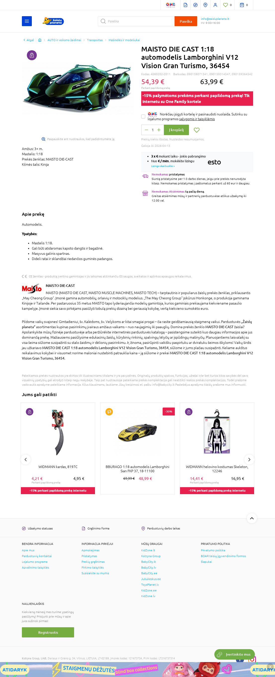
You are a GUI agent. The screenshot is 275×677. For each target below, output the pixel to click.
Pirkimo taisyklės (93, 567)
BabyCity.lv (148, 567)
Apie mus (28, 550)
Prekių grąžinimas (93, 562)
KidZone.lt (148, 550)
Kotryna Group (151, 556)
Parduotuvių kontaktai (37, 556)
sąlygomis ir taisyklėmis (197, 119)
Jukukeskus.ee (151, 579)
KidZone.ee (149, 590)
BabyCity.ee (149, 573)
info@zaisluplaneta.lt (215, 19)
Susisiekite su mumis (95, 573)
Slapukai (206, 562)
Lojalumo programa (34, 562)
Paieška (186, 21)
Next (249, 460)
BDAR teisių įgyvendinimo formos (223, 556)
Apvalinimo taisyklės (35, 567)
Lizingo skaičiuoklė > (163, 165)
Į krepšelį (176, 130)
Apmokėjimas (90, 550)
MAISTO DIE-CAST (60, 285)
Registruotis (48, 632)
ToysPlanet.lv (150, 584)
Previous (26, 460)
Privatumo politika (213, 550)
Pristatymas (89, 556)
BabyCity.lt (148, 562)
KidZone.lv (148, 596)
